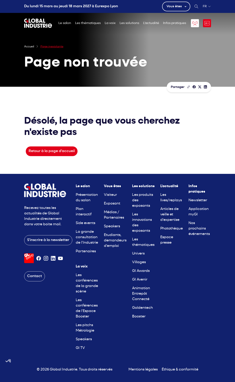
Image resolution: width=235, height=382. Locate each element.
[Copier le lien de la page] (188, 87)
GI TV (80, 348)
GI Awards (141, 271)
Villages (139, 262)
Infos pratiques (174, 23)
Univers (138, 254)
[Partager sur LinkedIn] (205, 87)
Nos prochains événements (199, 228)
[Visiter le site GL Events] (29, 258)
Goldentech (142, 308)
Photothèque (171, 229)
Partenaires (86, 251)
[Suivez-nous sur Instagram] (45, 258)
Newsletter (197, 200)
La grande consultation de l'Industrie (87, 237)
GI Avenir (139, 280)
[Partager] (194, 87)
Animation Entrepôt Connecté (141, 293)
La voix (110, 23)
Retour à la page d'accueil (52, 151)
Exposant (112, 204)
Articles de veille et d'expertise (169, 214)
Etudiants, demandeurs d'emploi (115, 240)
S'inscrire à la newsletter (48, 240)
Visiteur (110, 195)
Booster (139, 316)
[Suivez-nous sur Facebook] (38, 258)
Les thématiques (88, 23)
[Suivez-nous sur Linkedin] (53, 258)
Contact (34, 276)
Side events (85, 223)
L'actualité (151, 23)
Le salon (64, 23)
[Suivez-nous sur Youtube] (60, 258)
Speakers (84, 339)
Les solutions (129, 23)
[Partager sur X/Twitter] (199, 87)
